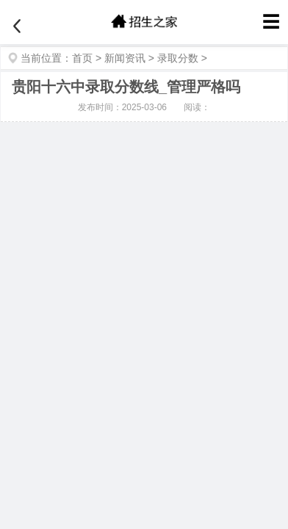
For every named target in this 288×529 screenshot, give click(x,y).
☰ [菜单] (271, 22)
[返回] (17, 26)
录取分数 (177, 58)
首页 (82, 58)
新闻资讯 (124, 58)
